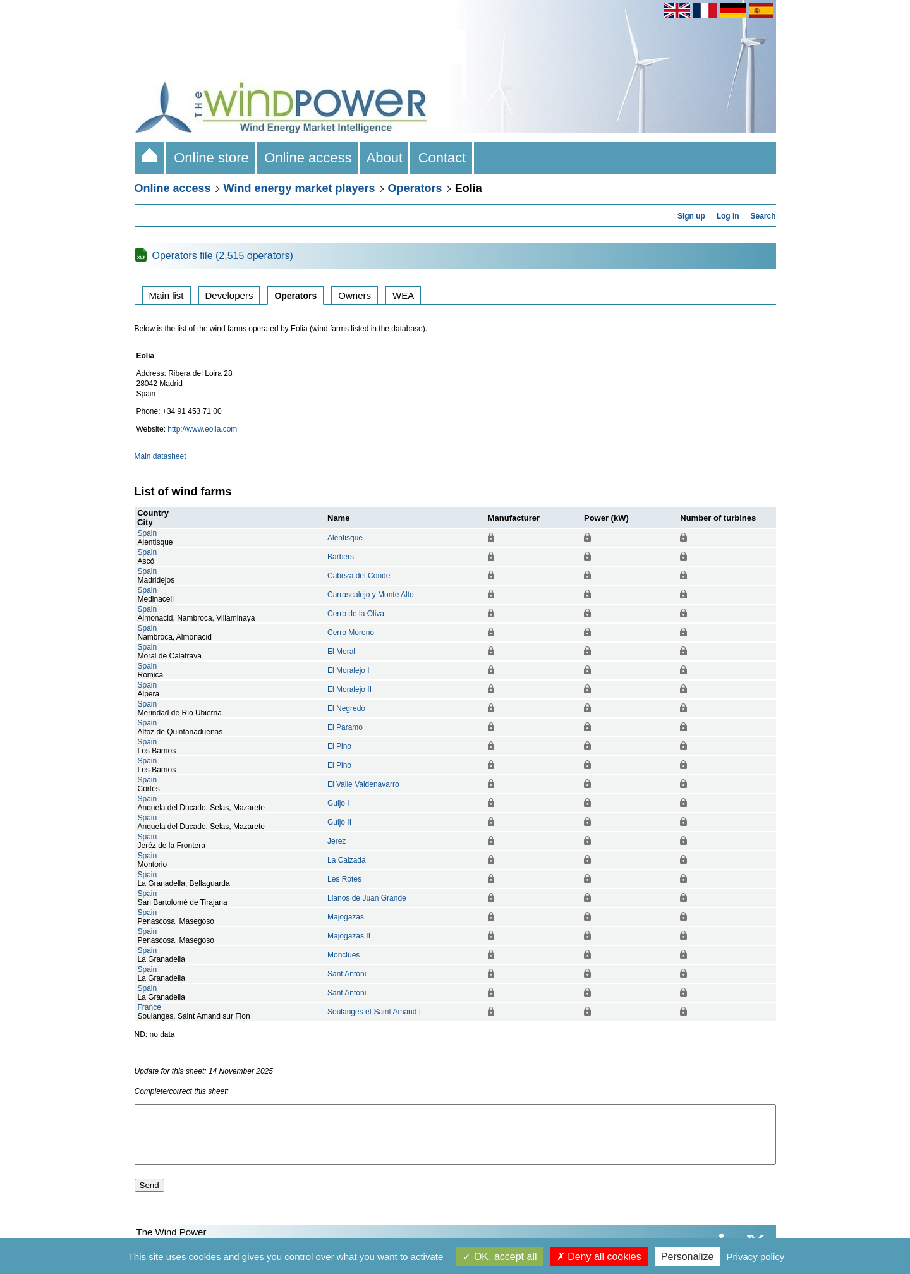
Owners (354, 295)
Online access (308, 158)
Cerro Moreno (350, 632)
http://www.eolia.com (202, 429)
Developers (229, 295)
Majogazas (345, 917)
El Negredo (346, 708)
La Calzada (346, 860)
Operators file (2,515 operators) (222, 255)
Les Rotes (344, 879)
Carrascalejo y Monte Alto (370, 594)
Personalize (687, 1256)
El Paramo (345, 727)
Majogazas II (348, 935)
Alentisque (345, 537)
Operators (415, 188)
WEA (403, 295)
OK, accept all (500, 1256)
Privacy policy (756, 1256)
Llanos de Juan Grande (366, 898)
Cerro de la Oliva (355, 613)
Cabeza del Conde (358, 575)
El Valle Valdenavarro (363, 784)
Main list (166, 295)
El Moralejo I (348, 670)
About (385, 158)
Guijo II (339, 822)
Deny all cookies (599, 1256)
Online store (211, 158)
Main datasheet (160, 456)
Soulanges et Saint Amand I (374, 1011)
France (149, 1007)
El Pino (339, 746)
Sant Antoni (346, 973)
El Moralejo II (349, 689)
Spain (147, 533)
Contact (441, 158)
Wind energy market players (299, 188)
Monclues (343, 954)
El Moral (341, 651)
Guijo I (338, 803)
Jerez (336, 841)
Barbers (340, 556)
